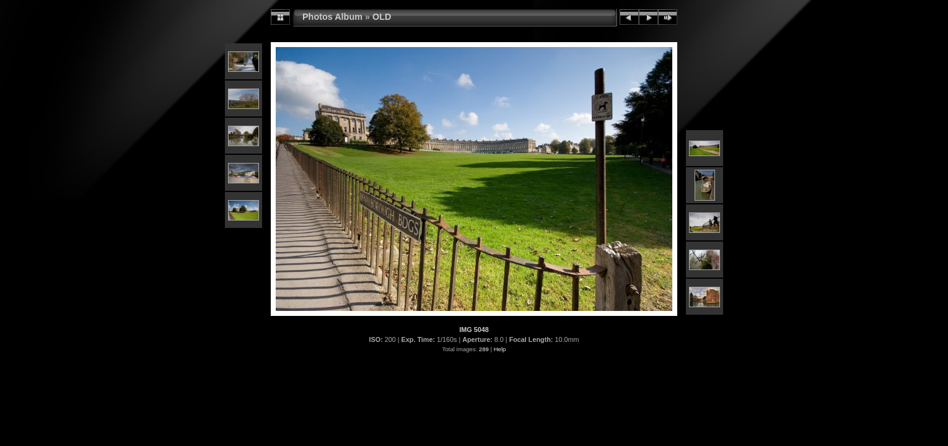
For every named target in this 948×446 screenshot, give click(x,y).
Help (500, 349)
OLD (381, 17)
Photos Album (332, 17)
